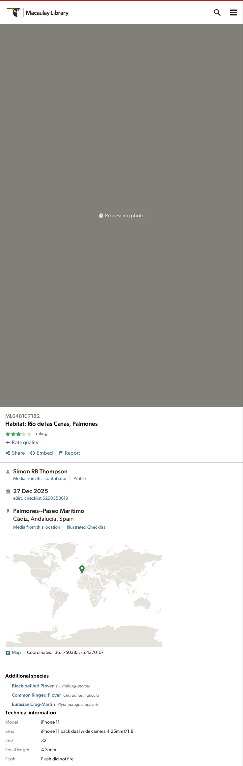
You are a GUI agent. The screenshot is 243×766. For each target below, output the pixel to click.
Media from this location (36, 527)
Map (13, 652)
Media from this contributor (40, 478)
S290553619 (40, 498)
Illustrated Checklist (86, 527)
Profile (79, 478)
